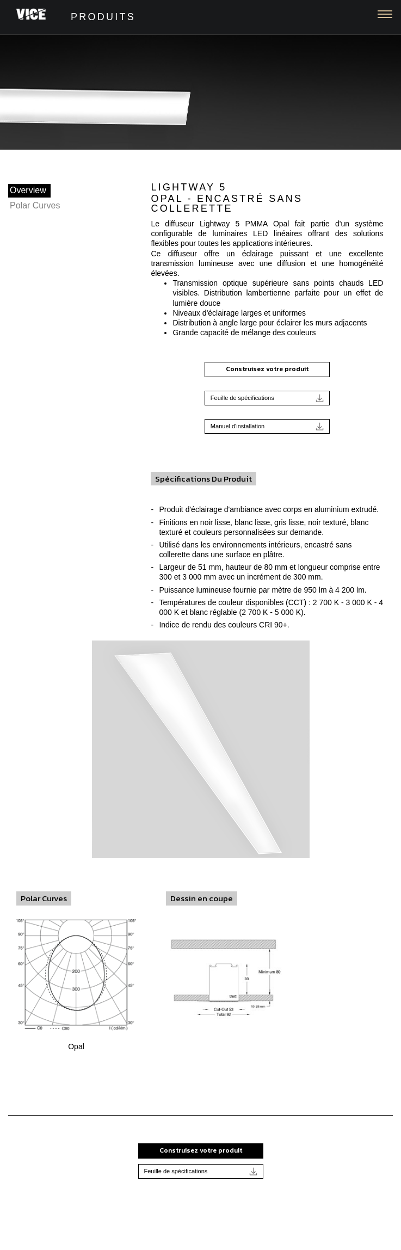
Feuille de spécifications (267, 398)
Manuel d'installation (267, 426)
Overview (28, 190)
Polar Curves (35, 205)
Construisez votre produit (267, 369)
